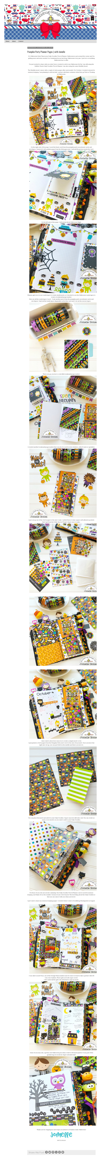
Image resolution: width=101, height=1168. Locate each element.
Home (7, 41)
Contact (20, 41)
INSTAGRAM (61, 1140)
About (14, 41)
